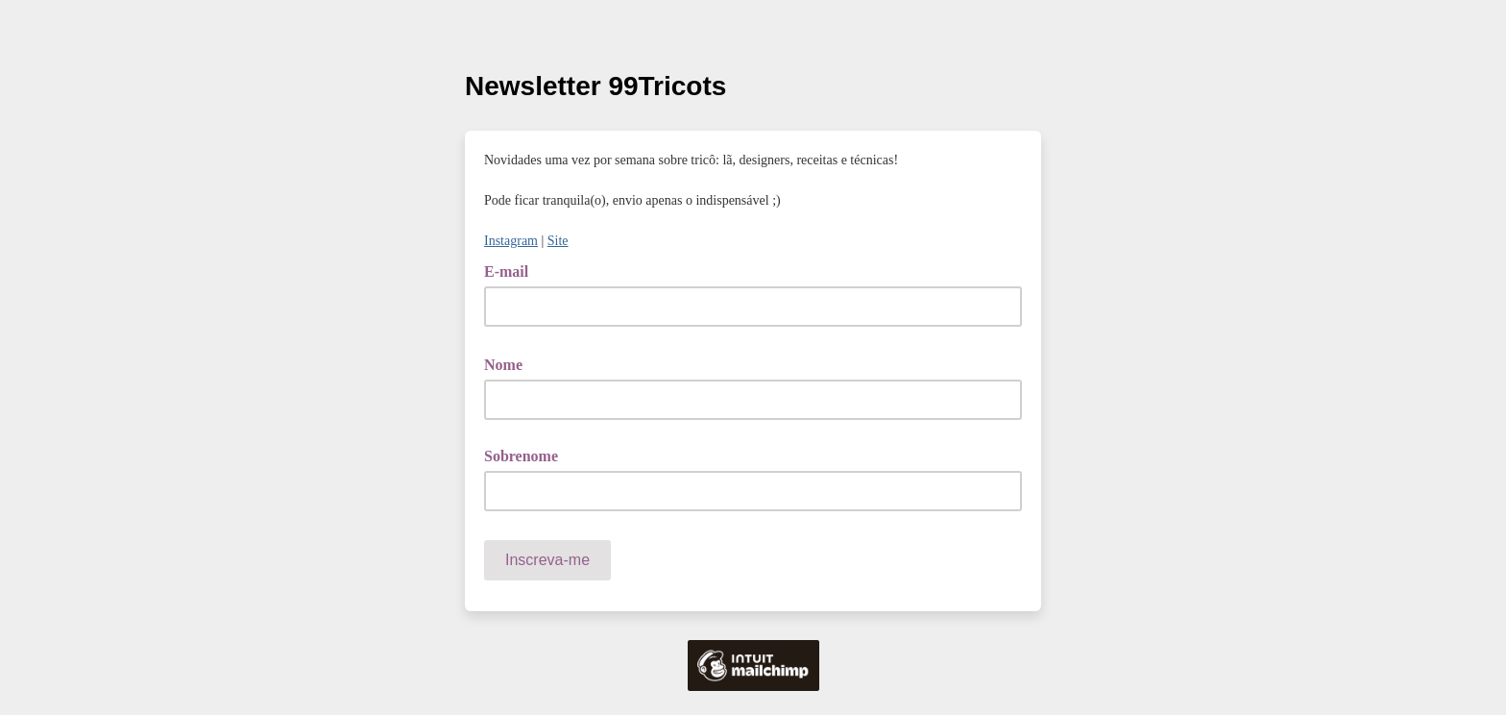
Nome (510, 363)
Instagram (511, 241)
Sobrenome (521, 456)
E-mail (513, 270)
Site (558, 241)
